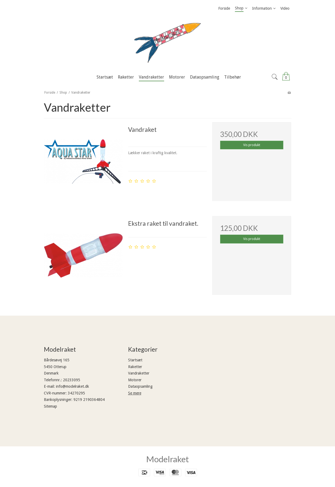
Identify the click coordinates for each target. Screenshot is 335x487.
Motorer (135, 380)
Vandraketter (138, 373)
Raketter (135, 367)
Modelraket (167, 459)
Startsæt (135, 360)
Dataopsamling (140, 386)
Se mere (134, 393)
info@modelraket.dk (72, 386)
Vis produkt (251, 145)
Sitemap (50, 406)
